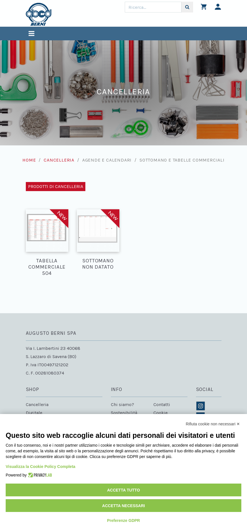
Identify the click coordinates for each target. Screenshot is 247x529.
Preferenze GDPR (123, 520)
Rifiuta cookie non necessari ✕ (213, 424)
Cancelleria (59, 160)
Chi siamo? (122, 404)
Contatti (161, 404)
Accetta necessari (123, 505)
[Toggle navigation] (31, 34)
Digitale (34, 412)
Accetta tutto (123, 490)
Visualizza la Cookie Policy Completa (40, 466)
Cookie (160, 412)
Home (29, 160)
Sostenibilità (124, 412)
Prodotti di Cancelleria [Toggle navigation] (55, 186)
